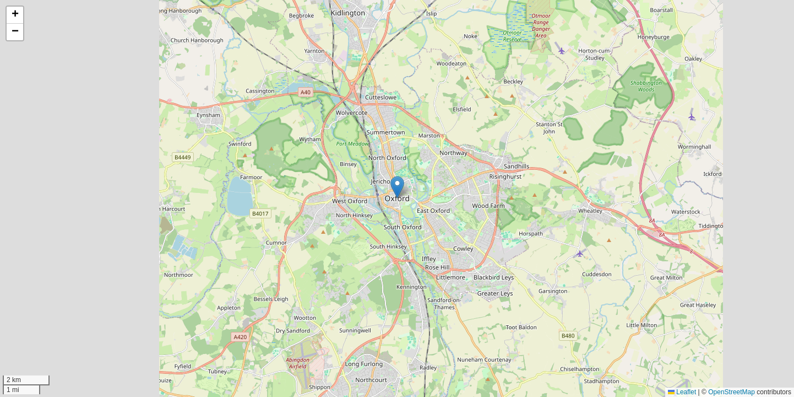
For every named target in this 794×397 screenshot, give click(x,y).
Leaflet (682, 392)
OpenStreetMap (731, 392)
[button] (397, 187)
